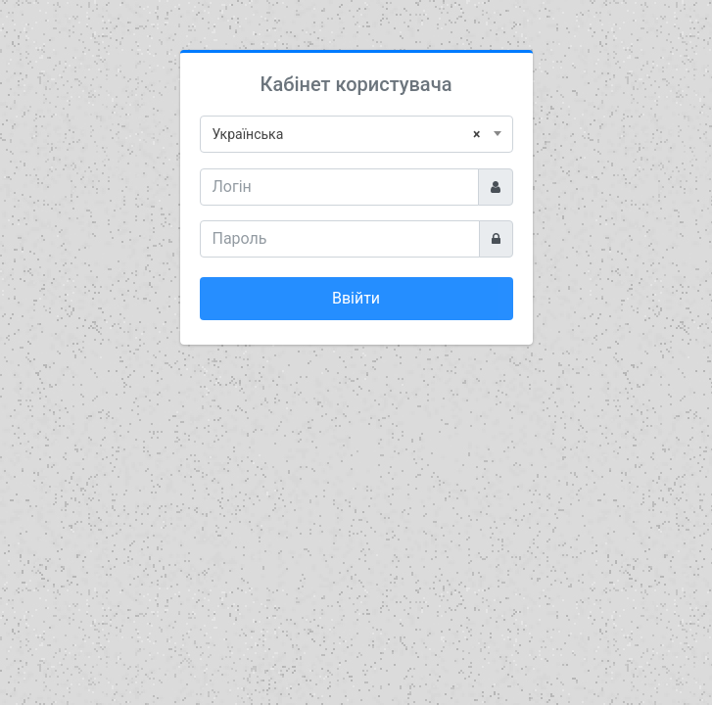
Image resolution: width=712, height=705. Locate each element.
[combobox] (356, 134)
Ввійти (356, 298)
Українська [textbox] (347, 134)
